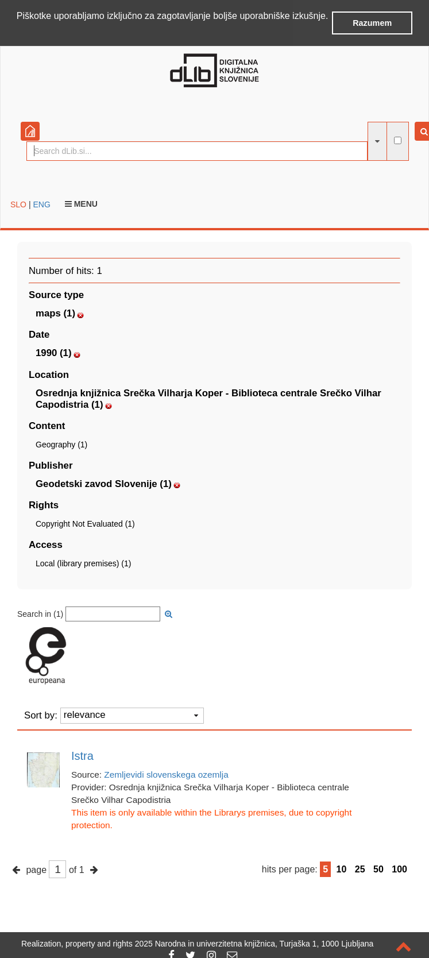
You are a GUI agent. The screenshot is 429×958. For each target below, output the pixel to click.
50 (378, 869)
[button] (18, 31)
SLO (18, 203)
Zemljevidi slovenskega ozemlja (166, 774)
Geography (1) (61, 443)
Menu (81, 202)
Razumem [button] (372, 23)
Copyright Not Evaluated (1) (85, 523)
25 (360, 869)
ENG (41, 203)
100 (399, 869)
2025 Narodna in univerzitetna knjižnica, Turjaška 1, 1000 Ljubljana (254, 943)
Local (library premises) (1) (83, 562)
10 (342, 869)
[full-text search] (397, 140)
